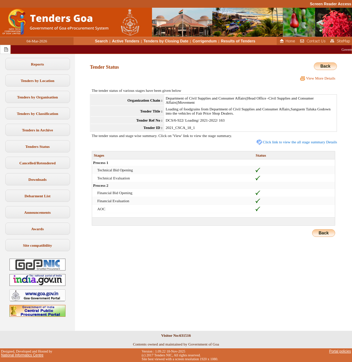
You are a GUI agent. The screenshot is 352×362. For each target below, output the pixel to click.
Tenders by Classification (37, 113)
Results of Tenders (238, 41)
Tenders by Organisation (37, 97)
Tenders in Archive (37, 130)
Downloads (37, 179)
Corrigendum (205, 41)
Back (325, 66)
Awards (37, 229)
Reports (37, 64)
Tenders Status (37, 146)
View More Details (317, 78)
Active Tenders (125, 41)
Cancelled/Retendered (37, 163)
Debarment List (37, 196)
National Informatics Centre (22, 355)
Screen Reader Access (330, 4)
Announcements (37, 212)
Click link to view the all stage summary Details (296, 142)
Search (101, 41)
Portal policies (340, 351)
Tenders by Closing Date (166, 41)
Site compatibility (37, 245)
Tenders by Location (37, 80)
